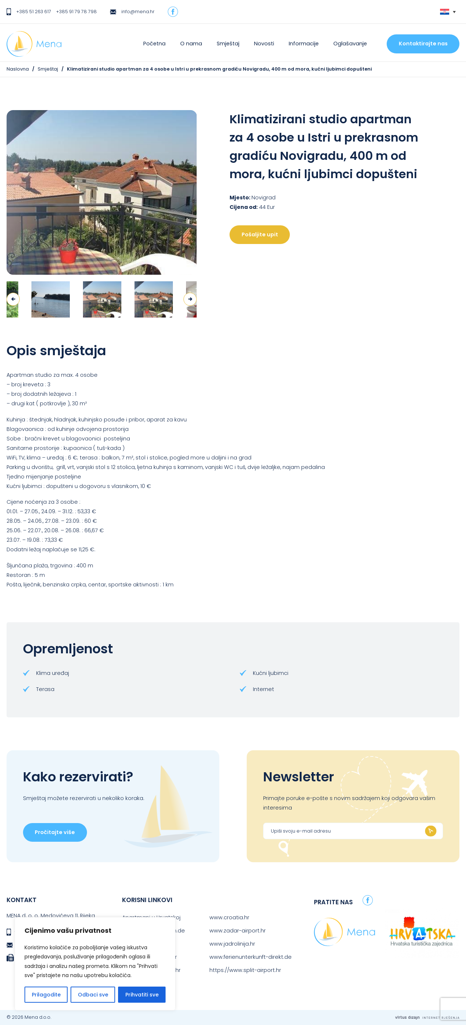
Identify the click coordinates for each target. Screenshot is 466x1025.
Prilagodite (46, 994)
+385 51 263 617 (33, 11)
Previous (13, 299)
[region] (95, 963)
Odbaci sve (93, 994)
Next (190, 299)
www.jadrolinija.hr (232, 943)
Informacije (304, 43)
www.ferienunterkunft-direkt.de (250, 957)
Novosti (264, 43)
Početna (154, 43)
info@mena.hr (138, 11)
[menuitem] (447, 12)
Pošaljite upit (260, 234)
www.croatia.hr (229, 917)
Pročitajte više (55, 832)
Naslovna (18, 69)
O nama (191, 43)
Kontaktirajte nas (423, 43)
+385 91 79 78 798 (76, 11)
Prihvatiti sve (142, 994)
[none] (447, 12)
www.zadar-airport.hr (237, 930)
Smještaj (228, 43)
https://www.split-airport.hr (245, 970)
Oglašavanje (350, 43)
